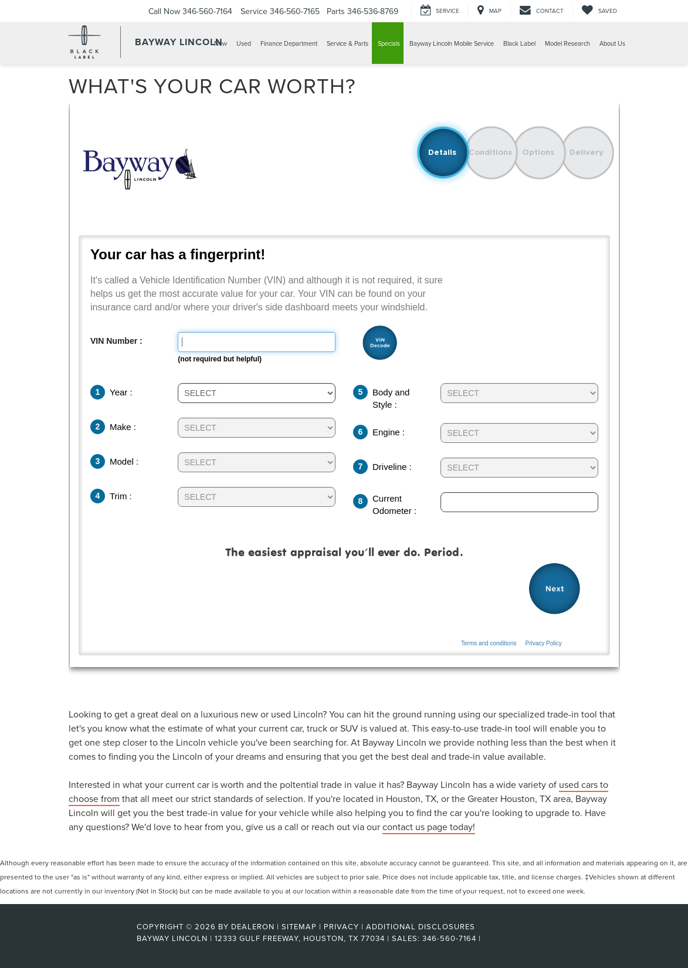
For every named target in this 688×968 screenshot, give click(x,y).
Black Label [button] (519, 43)
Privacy (341, 926)
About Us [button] (612, 43)
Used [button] (243, 43)
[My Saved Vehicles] (599, 11)
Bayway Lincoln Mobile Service (451, 43)
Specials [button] (389, 43)
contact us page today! (428, 826)
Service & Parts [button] (347, 43)
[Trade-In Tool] (344, 403)
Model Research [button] (567, 43)
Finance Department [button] (288, 43)
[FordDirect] (98, 938)
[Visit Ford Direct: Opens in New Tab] (487, 938)
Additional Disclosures (420, 926)
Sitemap (299, 926)
